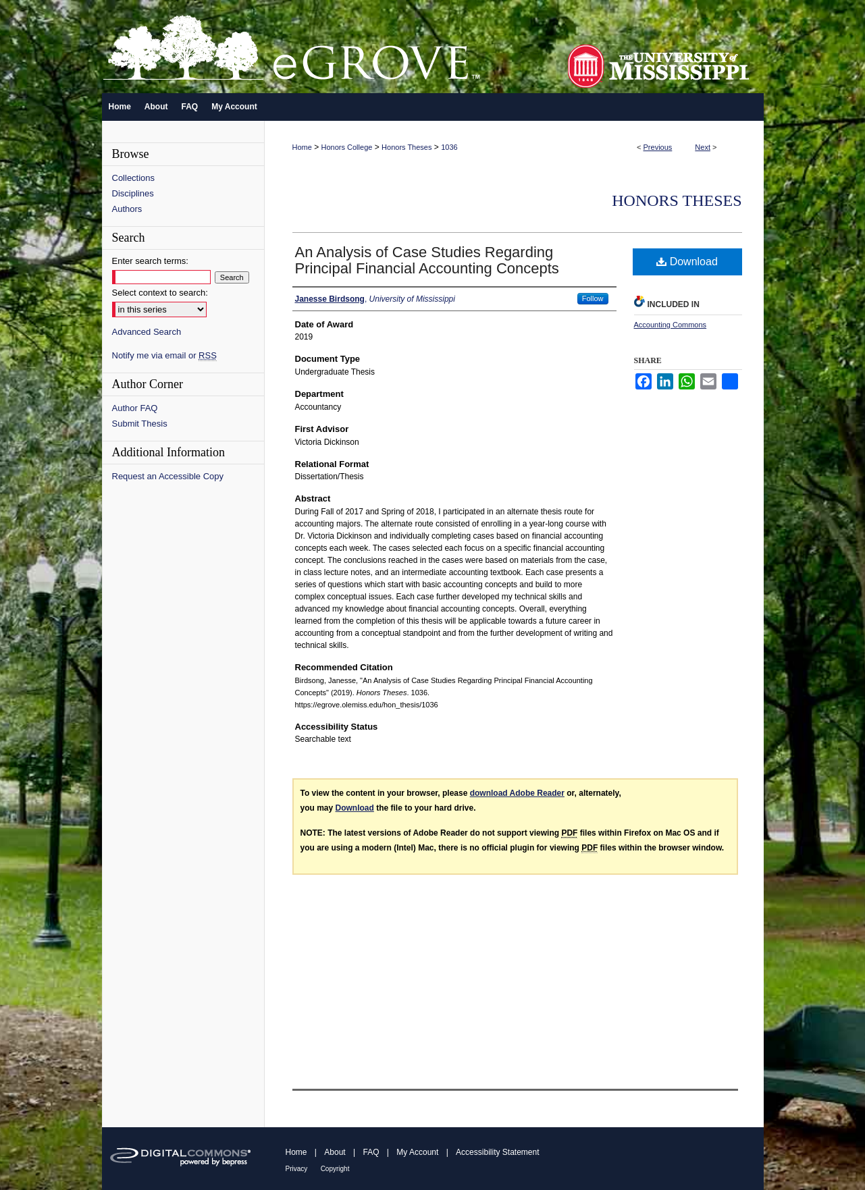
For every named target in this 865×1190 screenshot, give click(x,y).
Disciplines (133, 193)
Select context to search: (160, 293)
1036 (449, 147)
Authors (127, 209)
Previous (658, 147)
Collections (133, 178)
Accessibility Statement (497, 1152)
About (334, 1152)
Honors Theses (406, 147)
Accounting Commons (670, 325)
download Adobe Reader (517, 793)
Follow (593, 298)
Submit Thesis (139, 423)
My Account (417, 1152)
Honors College (347, 147)
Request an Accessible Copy (168, 476)
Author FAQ (135, 408)
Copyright (335, 1168)
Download (687, 261)
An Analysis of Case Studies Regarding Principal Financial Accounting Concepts (427, 260)
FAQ (371, 1152)
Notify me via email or (164, 355)
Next (702, 147)
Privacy (297, 1168)
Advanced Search (147, 332)
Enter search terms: (150, 261)
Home (302, 147)
